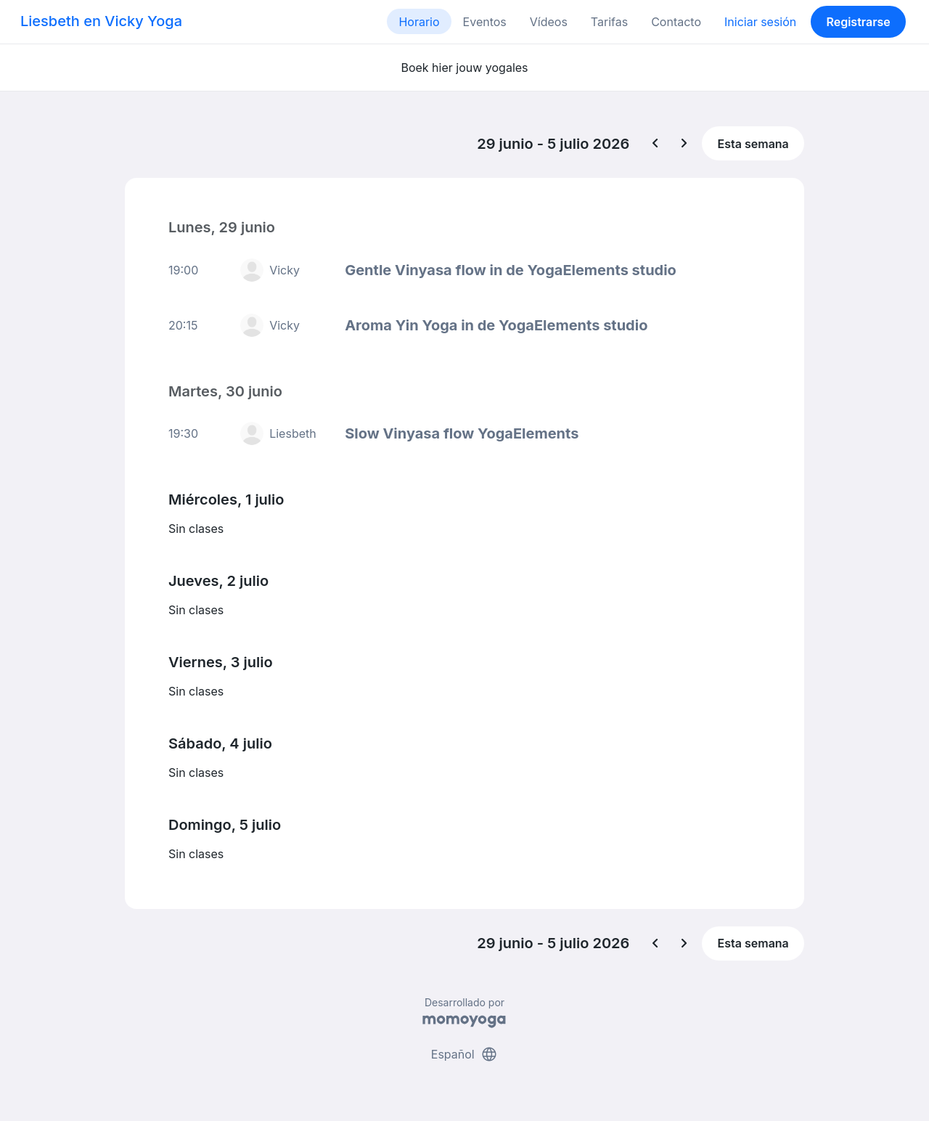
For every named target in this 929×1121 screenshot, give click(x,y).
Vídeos (549, 22)
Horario (418, 22)
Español (464, 1054)
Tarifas (609, 22)
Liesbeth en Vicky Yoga (101, 21)
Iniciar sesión (760, 22)
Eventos (485, 22)
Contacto (676, 22)
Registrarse (858, 22)
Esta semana (753, 143)
